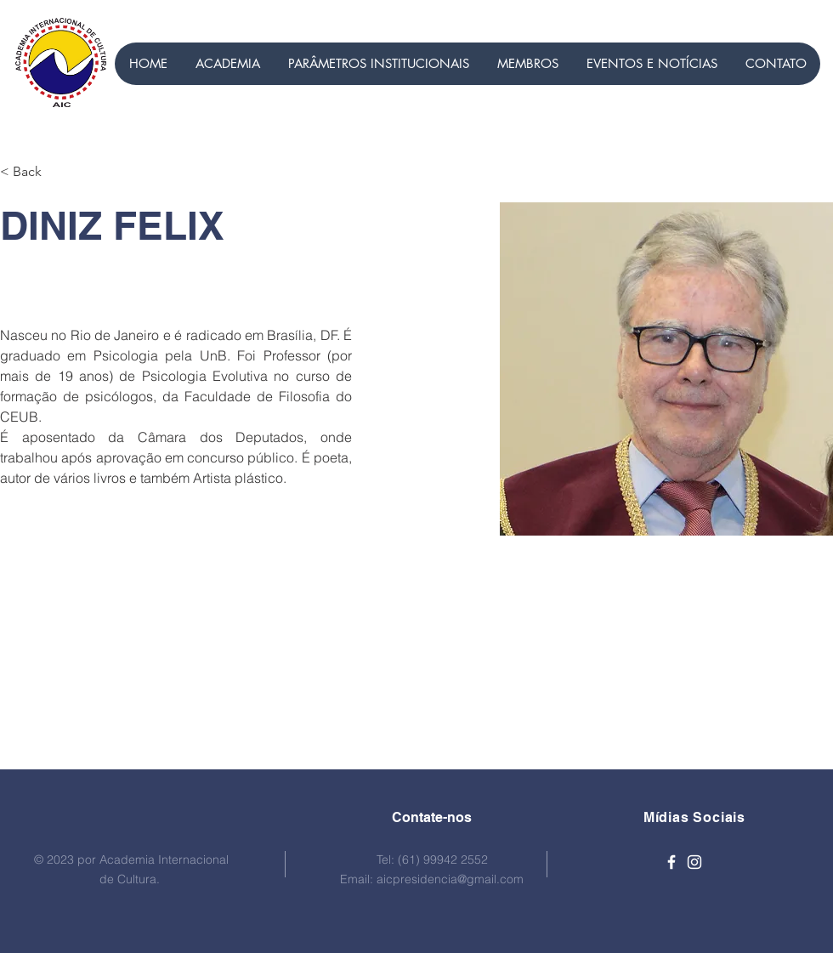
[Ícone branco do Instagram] (694, 862)
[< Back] (33, 172)
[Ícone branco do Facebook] (671, 862)
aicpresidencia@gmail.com (450, 879)
